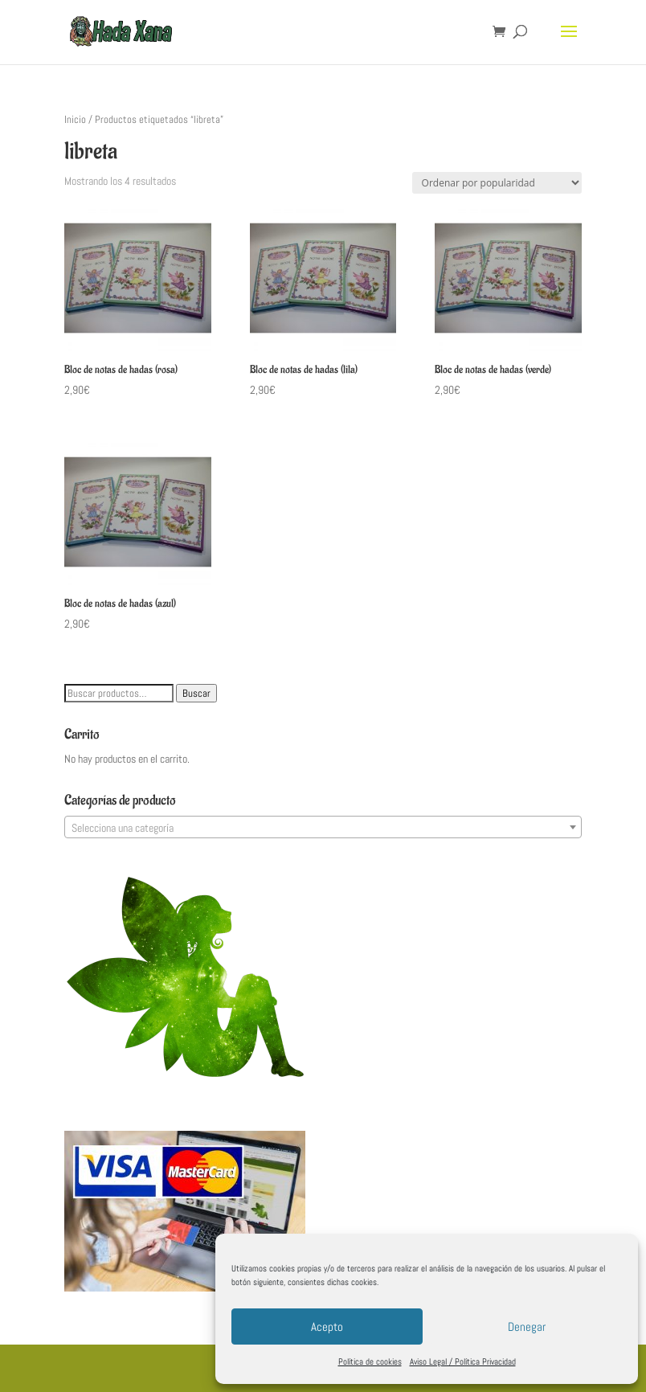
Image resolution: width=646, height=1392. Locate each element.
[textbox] (322, 828)
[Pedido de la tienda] (497, 183)
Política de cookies (370, 1361)
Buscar (196, 693)
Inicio (75, 119)
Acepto (327, 1326)
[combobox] (322, 827)
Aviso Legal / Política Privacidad (463, 1361)
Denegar (527, 1326)
